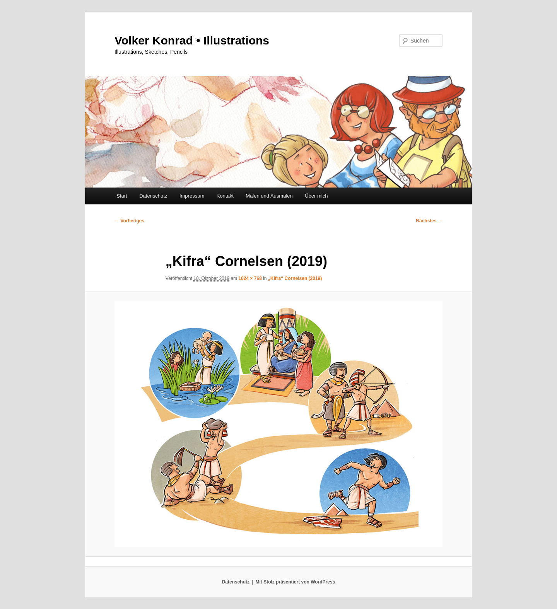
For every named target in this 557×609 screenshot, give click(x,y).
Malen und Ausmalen (269, 196)
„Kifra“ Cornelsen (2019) (295, 278)
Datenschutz (153, 196)
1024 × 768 (249, 278)
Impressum (191, 196)
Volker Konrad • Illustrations (191, 40)
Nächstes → (429, 220)
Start (121, 196)
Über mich (316, 196)
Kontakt (225, 196)
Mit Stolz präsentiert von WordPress (295, 582)
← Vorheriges (129, 220)
